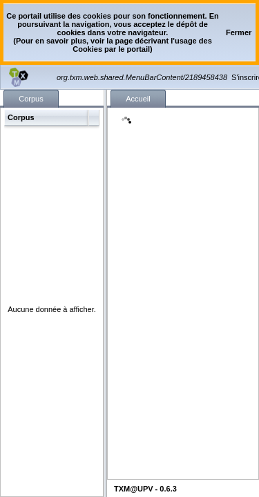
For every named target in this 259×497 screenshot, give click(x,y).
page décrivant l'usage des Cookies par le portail (142, 45)
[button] (239, 32)
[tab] (31, 99)
